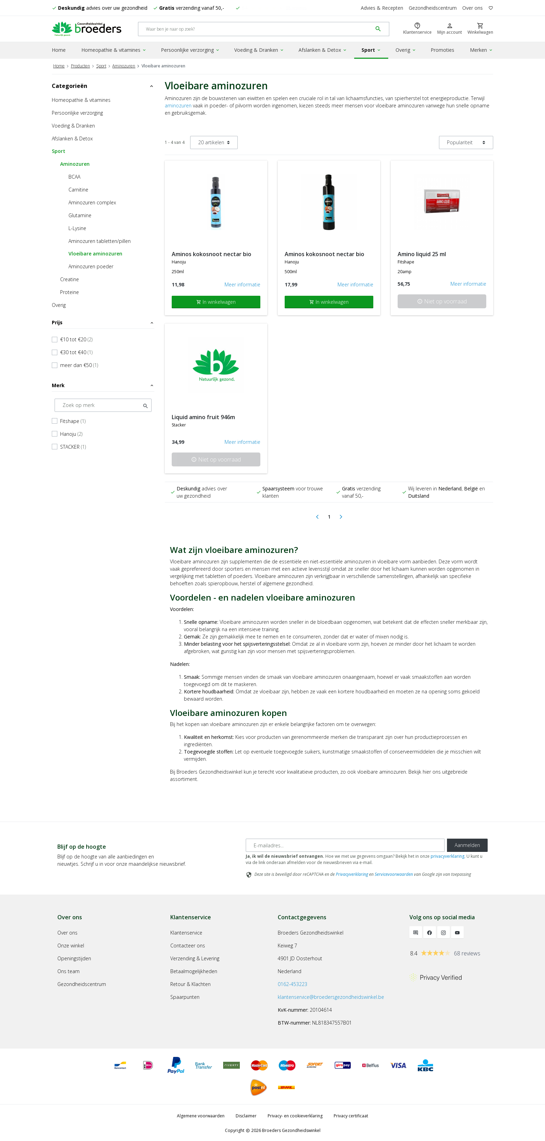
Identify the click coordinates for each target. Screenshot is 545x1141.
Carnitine (78, 188)
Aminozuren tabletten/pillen (99, 240)
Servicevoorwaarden (394, 874)
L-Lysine (77, 227)
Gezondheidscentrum (433, 8)
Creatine (69, 278)
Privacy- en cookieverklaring (295, 1115)
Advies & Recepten (382, 8)
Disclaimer (246, 1115)
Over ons (472, 8)
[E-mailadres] (345, 844)
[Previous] (317, 516)
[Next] (341, 516)
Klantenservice (186, 931)
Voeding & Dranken (259, 50)
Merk (103, 384)
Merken (481, 50)
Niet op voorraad (442, 300)
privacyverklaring (447, 855)
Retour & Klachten (190, 983)
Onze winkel (70, 944)
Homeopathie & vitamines (114, 50)
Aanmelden (467, 844)
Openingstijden (74, 957)
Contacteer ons (187, 944)
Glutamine (79, 214)
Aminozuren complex (92, 201)
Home (59, 50)
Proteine (69, 291)
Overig (406, 50)
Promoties (442, 50)
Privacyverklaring (352, 874)
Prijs (103, 321)
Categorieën (103, 85)
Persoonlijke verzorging (190, 50)
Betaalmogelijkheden (193, 970)
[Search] (255, 29)
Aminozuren (123, 65)
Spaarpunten (185, 996)
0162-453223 (292, 983)
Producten (80, 65)
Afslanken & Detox (323, 50)
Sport (371, 50)
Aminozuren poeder (90, 265)
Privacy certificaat (351, 1115)
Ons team (68, 970)
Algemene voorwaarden (201, 1115)
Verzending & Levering (194, 957)
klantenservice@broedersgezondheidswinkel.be (331, 996)
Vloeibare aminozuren (95, 252)
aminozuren (178, 104)
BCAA (74, 175)
